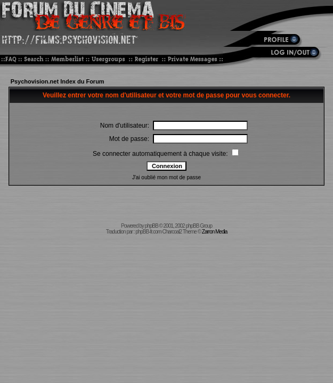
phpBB (151, 226)
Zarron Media (214, 232)
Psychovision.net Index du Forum (57, 81)
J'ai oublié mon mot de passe (166, 177)
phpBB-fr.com (148, 232)
